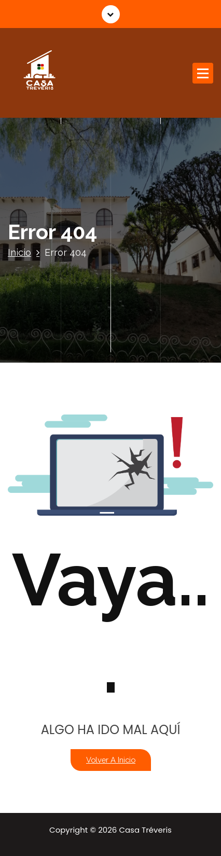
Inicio (19, 252)
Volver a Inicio (110, 759)
